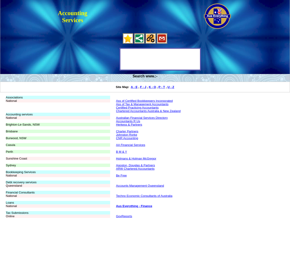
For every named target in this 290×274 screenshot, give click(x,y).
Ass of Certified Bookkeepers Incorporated (144, 100)
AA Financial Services (130, 145)
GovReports (124, 216)
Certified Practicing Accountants (137, 107)
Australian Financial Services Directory (142, 117)
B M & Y (121, 151)
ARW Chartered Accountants (135, 168)
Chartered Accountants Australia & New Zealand (148, 111)
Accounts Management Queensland (140, 185)
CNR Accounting (127, 138)
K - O (152, 87)
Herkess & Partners (129, 124)
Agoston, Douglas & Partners (135, 165)
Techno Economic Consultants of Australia (144, 196)
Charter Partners (127, 131)
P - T (162, 87)
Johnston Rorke (126, 134)
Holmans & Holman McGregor (136, 158)
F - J (143, 87)
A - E (134, 87)
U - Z (170, 87)
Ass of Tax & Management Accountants (142, 104)
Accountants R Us (128, 121)
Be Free (121, 175)
